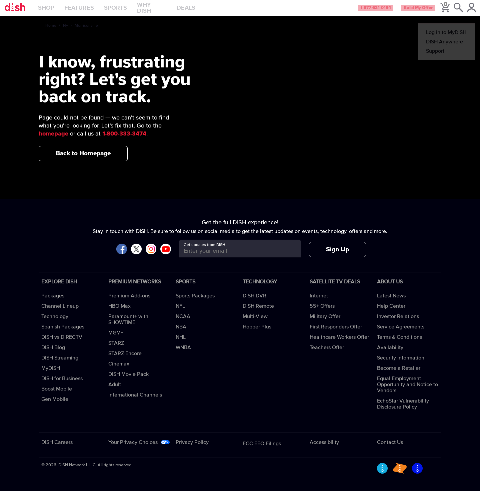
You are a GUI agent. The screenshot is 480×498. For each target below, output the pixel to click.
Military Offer (325, 323)
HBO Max (119, 312)
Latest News (391, 302)
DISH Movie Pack (128, 381)
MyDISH (50, 375)
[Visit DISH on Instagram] (151, 256)
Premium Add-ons (129, 302)
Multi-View (255, 323)
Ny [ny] (65, 32)
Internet (319, 302)
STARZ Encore (125, 360)
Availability (390, 354)
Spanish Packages (62, 333)
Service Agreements (400, 333)
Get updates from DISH (204, 252)
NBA (181, 333)
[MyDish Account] (465, 11)
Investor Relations (398, 323)
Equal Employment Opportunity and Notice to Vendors (407, 391)
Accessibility (324, 449)
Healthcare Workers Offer (339, 343)
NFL (180, 312)
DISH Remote (258, 312)
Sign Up (337, 256)
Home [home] (50, 32)
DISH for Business (62, 385)
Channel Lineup (60, 312)
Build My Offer (406, 11)
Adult (114, 391)
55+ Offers (322, 312)
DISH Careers (57, 449)
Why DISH (167, 11)
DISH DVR (254, 302)
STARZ (116, 349)
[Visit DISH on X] (136, 256)
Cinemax (118, 370)
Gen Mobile (54, 406)
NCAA (183, 323)
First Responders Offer (336, 333)
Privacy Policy (192, 449)
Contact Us (390, 449)
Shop (61, 11)
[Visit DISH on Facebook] (121, 256)
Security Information (400, 364)
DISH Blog (53, 354)
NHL (181, 343)
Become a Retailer (398, 375)
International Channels (135, 401)
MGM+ (115, 339)
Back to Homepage (83, 160)
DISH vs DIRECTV (61, 343)
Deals (201, 11)
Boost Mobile (56, 395)
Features (94, 11)
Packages (52, 302)
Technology (54, 323)
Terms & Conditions (399, 343)
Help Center (391, 312)
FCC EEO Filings (262, 450)
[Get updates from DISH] (234, 257)
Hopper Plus (257, 333)
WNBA (183, 354)
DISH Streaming (59, 364)
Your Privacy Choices (133, 449)
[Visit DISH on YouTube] (165, 256)
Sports (130, 11)
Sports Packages (195, 302)
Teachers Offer (327, 354)
